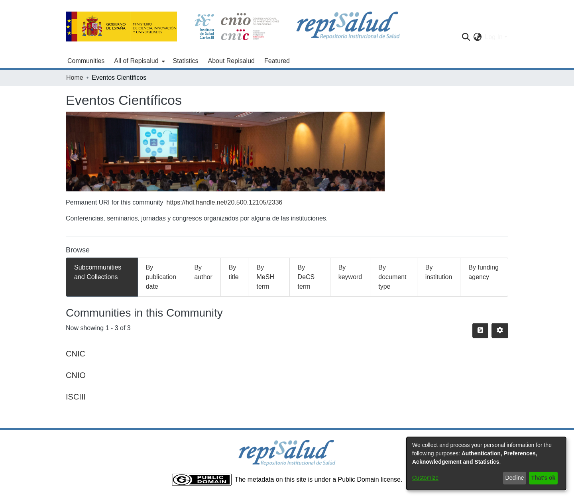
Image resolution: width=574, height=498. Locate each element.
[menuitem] (138, 61)
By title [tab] (234, 272)
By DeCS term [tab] (306, 277)
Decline (514, 477)
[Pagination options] (499, 330)
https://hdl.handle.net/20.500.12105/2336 (225, 202)
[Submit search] (466, 37)
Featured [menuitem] (277, 60)
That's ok (543, 477)
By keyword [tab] (350, 272)
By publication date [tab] (161, 277)
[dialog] (486, 463)
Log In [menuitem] (493, 36)
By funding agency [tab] (483, 272)
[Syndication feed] (480, 330)
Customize (425, 477)
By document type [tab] (392, 277)
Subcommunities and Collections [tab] (97, 272)
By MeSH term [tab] (265, 277)
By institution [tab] (438, 272)
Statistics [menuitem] (186, 60)
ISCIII (76, 396)
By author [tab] (203, 272)
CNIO (76, 375)
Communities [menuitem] (85, 60)
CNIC (75, 353)
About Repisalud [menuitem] (231, 60)
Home (74, 77)
